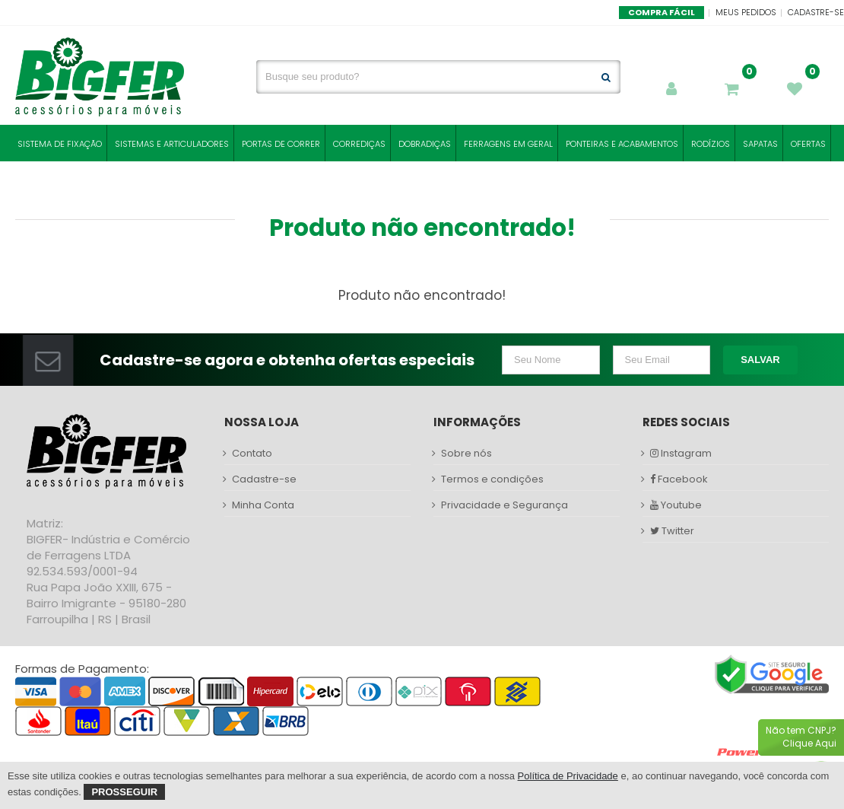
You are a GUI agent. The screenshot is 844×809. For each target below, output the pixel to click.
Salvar (760, 359)
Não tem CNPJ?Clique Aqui (801, 737)
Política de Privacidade (568, 776)
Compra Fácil (661, 12)
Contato (252, 453)
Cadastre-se (816, 12)
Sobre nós (466, 453)
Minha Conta (263, 505)
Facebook (679, 479)
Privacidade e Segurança (504, 505)
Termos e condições (492, 479)
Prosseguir (124, 792)
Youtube (676, 505)
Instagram (681, 453)
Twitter (672, 531)
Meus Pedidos (745, 12)
